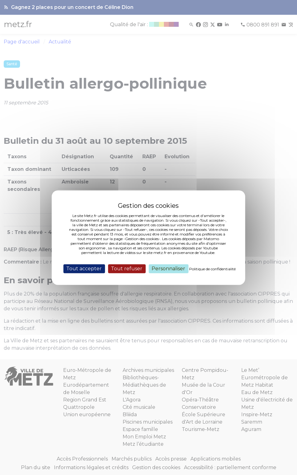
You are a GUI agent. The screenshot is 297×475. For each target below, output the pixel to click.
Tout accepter (84, 269)
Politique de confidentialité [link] (212, 269)
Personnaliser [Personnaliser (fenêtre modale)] (168, 269)
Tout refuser (126, 269)
